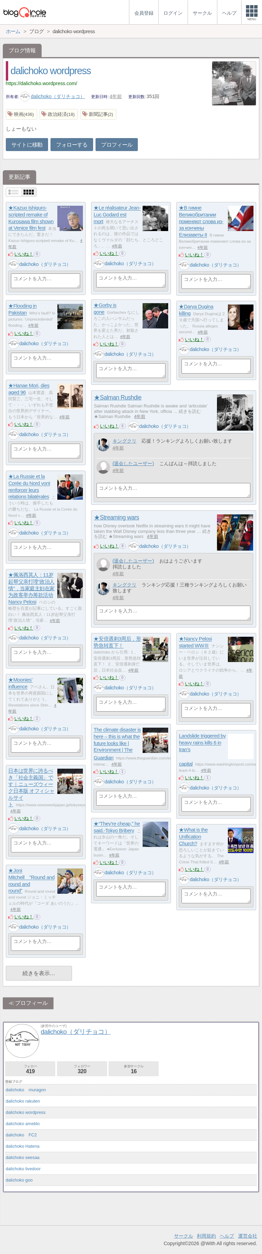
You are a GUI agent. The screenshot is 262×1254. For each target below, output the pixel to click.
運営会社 (247, 1236)
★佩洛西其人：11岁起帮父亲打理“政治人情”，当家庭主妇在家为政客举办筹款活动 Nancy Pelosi (31, 588)
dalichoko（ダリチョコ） (52, 96)
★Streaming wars (116, 517)
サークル (183, 1236)
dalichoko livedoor (23, 1168)
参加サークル (133, 1069)
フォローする (71, 145)
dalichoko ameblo (23, 1123)
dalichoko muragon (26, 1089)
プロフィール (116, 145)
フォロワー (82, 1069)
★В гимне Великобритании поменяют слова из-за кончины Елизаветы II (201, 221)
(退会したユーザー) (133, 463)
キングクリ (124, 441)
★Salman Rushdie (117, 397)
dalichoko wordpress (51, 70)
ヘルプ (227, 1236)
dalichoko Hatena (23, 1146)
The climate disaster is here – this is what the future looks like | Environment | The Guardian (117, 744)
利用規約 (206, 1236)
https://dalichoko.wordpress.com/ (41, 83)
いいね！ (23, 254)
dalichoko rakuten (23, 1101)
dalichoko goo (19, 1180)
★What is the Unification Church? (193, 836)
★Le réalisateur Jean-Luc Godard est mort (117, 214)
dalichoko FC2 (21, 1134)
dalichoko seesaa (23, 1157)
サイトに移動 (27, 145)
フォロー (30, 1069)
